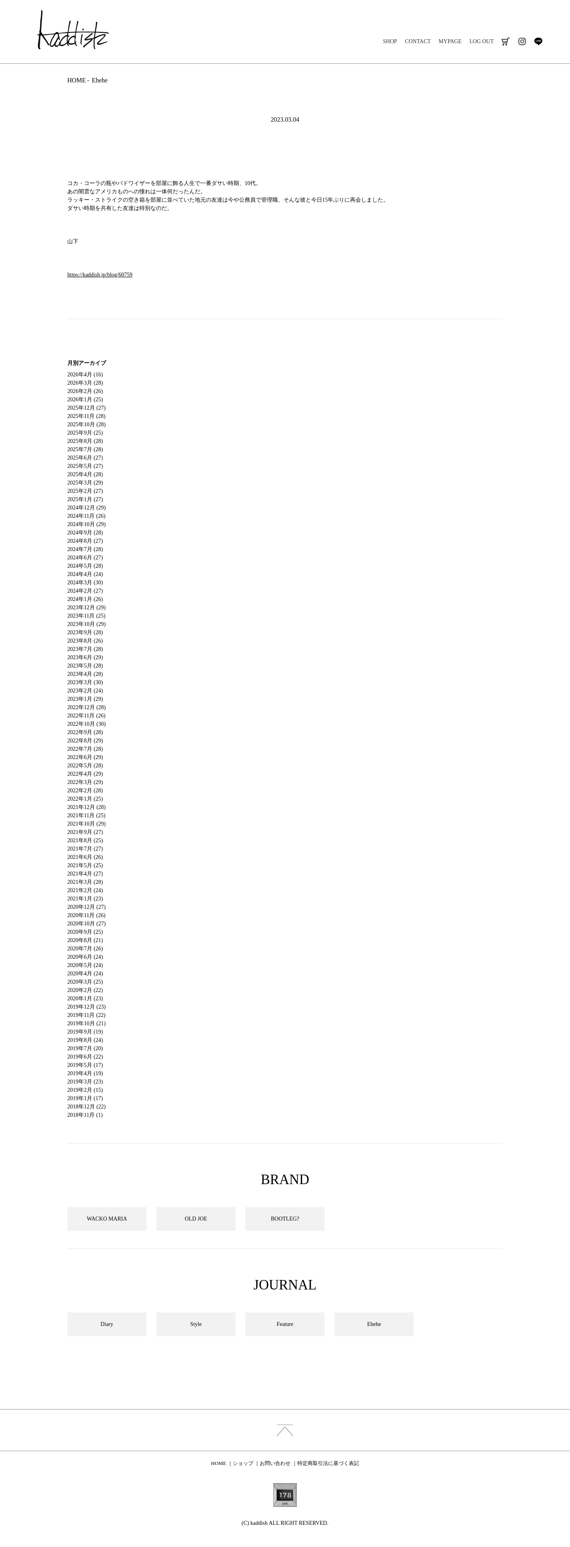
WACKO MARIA (107, 1219)
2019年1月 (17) (85, 1098)
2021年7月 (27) (85, 849)
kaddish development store (73, 30)
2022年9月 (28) (85, 732)
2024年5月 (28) (85, 566)
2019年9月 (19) (85, 1032)
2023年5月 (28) (85, 666)
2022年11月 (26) (86, 716)
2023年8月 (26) (85, 641)
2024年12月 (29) (86, 508)
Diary (107, 1324)
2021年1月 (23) (85, 899)
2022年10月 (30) (86, 724)
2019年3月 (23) (85, 1082)
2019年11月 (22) (86, 1015)
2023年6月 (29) (85, 657)
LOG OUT (481, 41)
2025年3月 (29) (85, 483)
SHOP (390, 41)
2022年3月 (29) (85, 782)
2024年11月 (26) (86, 516)
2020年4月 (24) (85, 974)
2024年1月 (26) (85, 599)
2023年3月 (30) (85, 682)
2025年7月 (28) (85, 449)
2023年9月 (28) (85, 632)
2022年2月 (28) (85, 791)
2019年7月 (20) (85, 1048)
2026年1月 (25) (85, 399)
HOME (76, 80)
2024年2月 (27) (85, 591)
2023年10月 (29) (86, 624)
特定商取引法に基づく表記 (328, 1463)
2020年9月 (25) (85, 932)
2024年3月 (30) (85, 583)
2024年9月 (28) (85, 533)
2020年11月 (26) (86, 915)
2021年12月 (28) (86, 807)
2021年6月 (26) (85, 857)
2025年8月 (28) (85, 441)
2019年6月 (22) (85, 1057)
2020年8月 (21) (85, 940)
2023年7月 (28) (85, 649)
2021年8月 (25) (85, 840)
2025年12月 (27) (86, 408)
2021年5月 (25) (85, 865)
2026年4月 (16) (85, 375)
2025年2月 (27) (85, 491)
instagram (522, 41)
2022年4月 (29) (85, 774)
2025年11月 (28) (86, 416)
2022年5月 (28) (85, 766)
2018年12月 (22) (86, 1107)
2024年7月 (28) (85, 549)
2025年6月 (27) (85, 458)
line (538, 41)
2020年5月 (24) (85, 965)
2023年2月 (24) (85, 691)
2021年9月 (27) (85, 832)
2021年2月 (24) (85, 890)
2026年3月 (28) (85, 383)
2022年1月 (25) (85, 799)
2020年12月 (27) (86, 907)
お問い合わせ (275, 1463)
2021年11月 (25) (86, 815)
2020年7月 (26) (85, 949)
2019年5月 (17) (85, 1065)
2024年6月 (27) (85, 558)
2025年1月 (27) (85, 499)
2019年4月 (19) (85, 1073)
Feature (285, 1324)
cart (506, 41)
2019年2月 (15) (85, 1090)
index (285, 1430)
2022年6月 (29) (85, 757)
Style (196, 1324)
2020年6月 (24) (85, 957)
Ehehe (100, 80)
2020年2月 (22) (85, 990)
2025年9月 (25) (85, 433)
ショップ (243, 1463)
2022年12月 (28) (86, 707)
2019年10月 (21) (86, 1023)
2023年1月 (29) (85, 699)
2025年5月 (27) (85, 466)
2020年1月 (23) (85, 998)
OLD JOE (196, 1219)
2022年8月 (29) (85, 741)
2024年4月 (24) (85, 574)
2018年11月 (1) (85, 1115)
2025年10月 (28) (86, 424)
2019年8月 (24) (85, 1040)
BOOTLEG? (285, 1219)
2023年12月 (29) (86, 607)
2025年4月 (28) (85, 474)
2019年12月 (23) (86, 1007)
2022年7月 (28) (85, 749)
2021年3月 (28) (85, 882)
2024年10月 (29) (86, 524)
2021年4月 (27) (85, 874)
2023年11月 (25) (86, 616)
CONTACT (418, 41)
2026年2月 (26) (85, 391)
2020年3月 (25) (85, 982)
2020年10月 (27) (86, 924)
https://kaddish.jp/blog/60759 (100, 275)
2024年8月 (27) (85, 541)
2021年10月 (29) (86, 824)
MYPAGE (450, 41)
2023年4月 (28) (85, 674)
